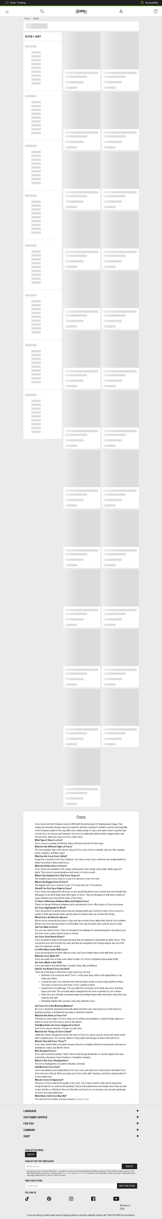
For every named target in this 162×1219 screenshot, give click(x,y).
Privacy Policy (80, 1173)
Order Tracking (14, 3)
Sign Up (30, 1154)
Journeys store (82, 1099)
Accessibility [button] (148, 3)
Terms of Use (66, 1173)
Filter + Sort (42, 35)
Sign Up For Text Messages (39, 1161)
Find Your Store (33, 1180)
